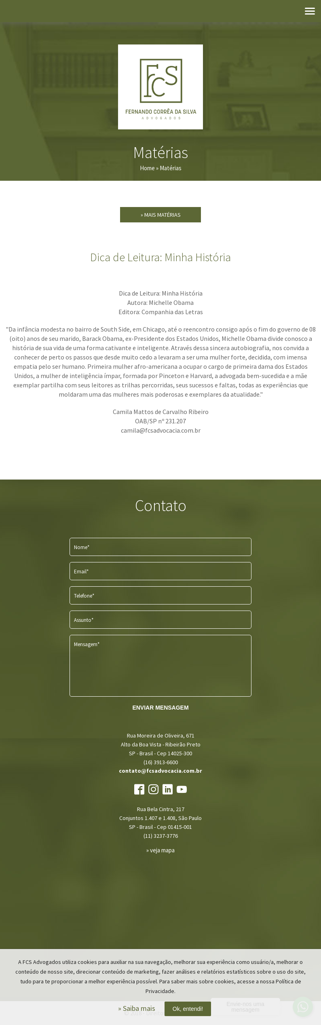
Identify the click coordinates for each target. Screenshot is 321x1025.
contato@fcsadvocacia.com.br (160, 770)
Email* (81, 571)
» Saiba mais (136, 1008)
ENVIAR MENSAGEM (160, 707)
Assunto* (83, 620)
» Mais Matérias (161, 214)
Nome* (81, 547)
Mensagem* (86, 644)
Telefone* (84, 595)
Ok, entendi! (188, 1009)
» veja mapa (160, 850)
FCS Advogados (160, 86)
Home (147, 168)
